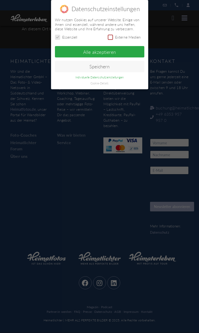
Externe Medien (124, 37)
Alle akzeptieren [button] (99, 52)
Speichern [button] (99, 66)
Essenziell (66, 37)
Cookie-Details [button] (99, 83)
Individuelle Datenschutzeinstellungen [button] (99, 77)
